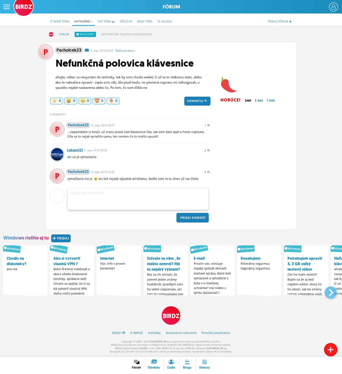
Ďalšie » (125, 50)
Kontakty (154, 334)
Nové (60, 21)
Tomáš (143, 349)
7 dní (271, 101)
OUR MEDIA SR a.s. (160, 342)
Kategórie (83, 21)
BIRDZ (51, 34)
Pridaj (193, 219)
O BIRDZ (136, 334)
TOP (106, 21)
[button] (327, 292)
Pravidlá (216, 334)
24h (248, 101)
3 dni (259, 101)
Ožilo (126, 21)
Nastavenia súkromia (181, 334)
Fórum (171, 6)
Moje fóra (145, 21)
